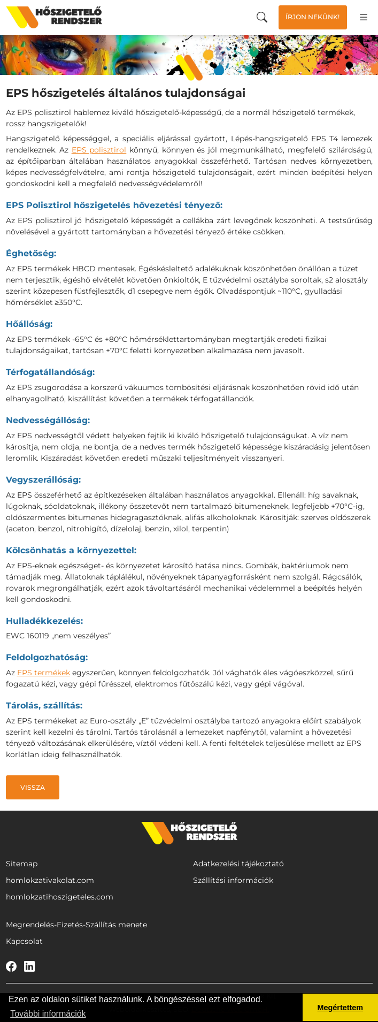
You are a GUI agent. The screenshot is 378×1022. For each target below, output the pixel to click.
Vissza (32, 787)
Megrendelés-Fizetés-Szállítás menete (76, 924)
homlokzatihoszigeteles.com (59, 897)
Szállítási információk (233, 880)
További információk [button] (48, 1013)
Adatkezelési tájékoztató (238, 863)
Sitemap (21, 863)
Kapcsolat (24, 941)
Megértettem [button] (341, 1007)
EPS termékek (43, 672)
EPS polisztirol (99, 150)
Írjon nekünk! (313, 17)
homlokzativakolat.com (50, 880)
